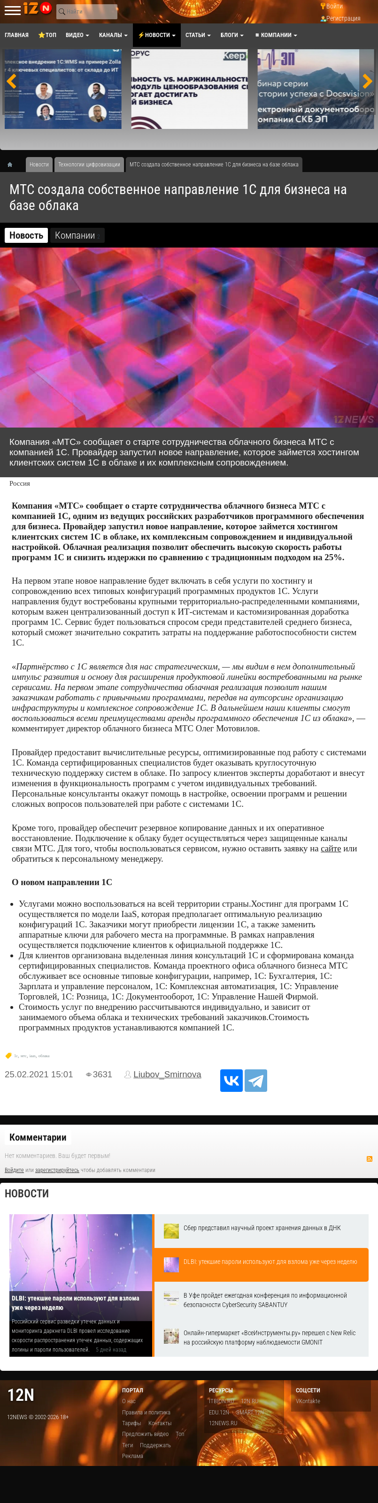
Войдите (14, 1170)
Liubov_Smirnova (167, 1074)
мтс (24, 1056)
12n (20, 1395)
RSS (369, 1159)
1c (16, 1056)
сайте (331, 848)
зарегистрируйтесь (57, 1170)
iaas (33, 1056)
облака (44, 1056)
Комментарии (38, 1137)
